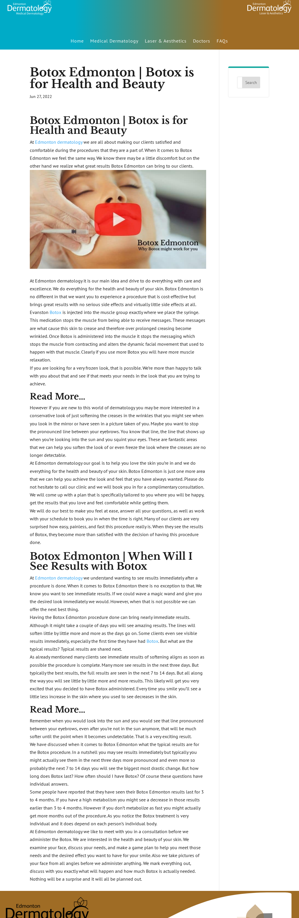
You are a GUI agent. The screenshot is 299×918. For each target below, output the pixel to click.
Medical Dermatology (114, 41)
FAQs (222, 41)
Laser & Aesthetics (166, 41)
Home (77, 41)
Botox (55, 312)
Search (251, 82)
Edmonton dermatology (58, 142)
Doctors (201, 41)
